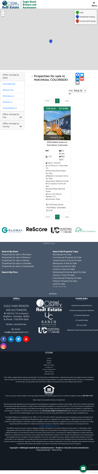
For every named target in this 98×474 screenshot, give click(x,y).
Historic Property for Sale (65, 281)
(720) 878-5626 (21, 319)
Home (49, 358)
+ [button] (3, 11)
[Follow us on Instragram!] (3, 346)
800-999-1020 (88, 396)
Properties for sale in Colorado (16, 263)
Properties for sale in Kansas (15, 260)
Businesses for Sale (62, 254)
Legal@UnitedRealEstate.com (49, 426)
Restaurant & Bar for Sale (65, 263)
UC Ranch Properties (81, 315)
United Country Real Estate (81, 306)
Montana (8, 96)
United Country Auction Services (81, 310)
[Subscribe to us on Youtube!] (26, 339)
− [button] (3, 14)
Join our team (81, 325)
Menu (94, 4)
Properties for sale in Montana (16, 254)
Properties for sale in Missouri (16, 257)
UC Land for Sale (82, 320)
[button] (12, 115)
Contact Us (49, 367)
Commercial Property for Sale (67, 257)
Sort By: (70, 92)
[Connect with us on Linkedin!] (11, 339)
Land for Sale (59, 284)
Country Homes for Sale (64, 266)
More (53, 293)
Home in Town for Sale (64, 269)
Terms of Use (49, 372)
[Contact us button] (83, 468)
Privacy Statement (49, 369)
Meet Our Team (49, 365)
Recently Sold (49, 374)
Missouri (8, 90)
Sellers (49, 363)
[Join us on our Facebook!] (3, 339)
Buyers (49, 361)
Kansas (7, 102)
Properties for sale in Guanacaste (18, 266)
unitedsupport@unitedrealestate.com (56, 411)
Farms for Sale (59, 287)
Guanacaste (10, 108)
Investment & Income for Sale (67, 260)
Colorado (9, 84)
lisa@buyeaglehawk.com (16, 332)
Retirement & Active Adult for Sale (69, 272)
